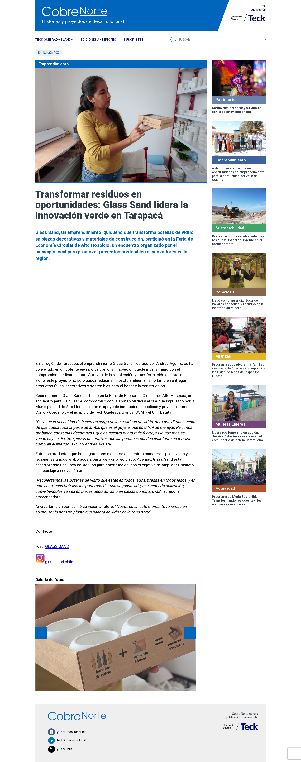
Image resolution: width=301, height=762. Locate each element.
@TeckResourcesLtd (66, 732)
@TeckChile (60, 749)
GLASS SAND (57, 546)
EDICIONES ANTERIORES (98, 39)
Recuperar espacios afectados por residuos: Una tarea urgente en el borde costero (238, 240)
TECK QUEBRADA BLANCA (54, 39)
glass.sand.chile (59, 562)
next (190, 633)
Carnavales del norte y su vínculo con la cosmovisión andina (236, 110)
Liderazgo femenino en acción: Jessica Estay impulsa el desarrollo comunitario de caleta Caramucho (238, 436)
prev (41, 633)
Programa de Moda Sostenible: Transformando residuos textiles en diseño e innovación (237, 500)
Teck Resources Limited (68, 740)
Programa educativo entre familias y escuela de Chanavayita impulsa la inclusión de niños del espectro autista (238, 370)
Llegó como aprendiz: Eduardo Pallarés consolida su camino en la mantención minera (238, 304)
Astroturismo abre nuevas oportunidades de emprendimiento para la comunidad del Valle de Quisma (238, 174)
